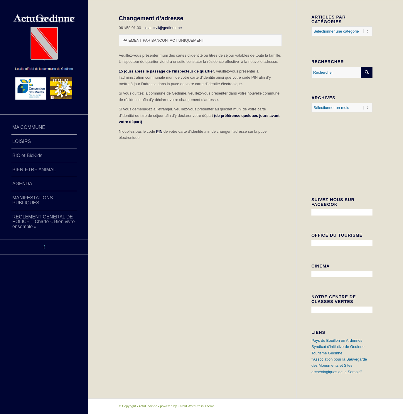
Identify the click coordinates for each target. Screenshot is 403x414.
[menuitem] (44, 128)
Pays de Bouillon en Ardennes (336, 340)
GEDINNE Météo (341, 158)
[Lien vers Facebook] (44, 247)
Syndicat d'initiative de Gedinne (338, 346)
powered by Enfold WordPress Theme (187, 406)
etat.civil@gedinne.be (163, 28)
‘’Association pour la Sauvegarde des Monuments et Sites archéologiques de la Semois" (339, 365)
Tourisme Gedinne (327, 353)
